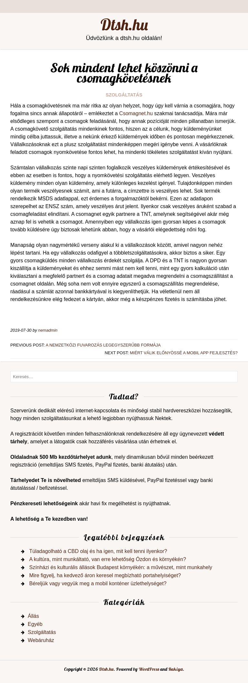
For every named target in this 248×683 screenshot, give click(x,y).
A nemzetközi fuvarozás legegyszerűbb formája (103, 345)
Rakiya (175, 669)
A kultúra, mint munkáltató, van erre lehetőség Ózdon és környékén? (107, 559)
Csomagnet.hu (136, 113)
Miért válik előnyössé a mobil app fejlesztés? (184, 352)
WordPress (149, 669)
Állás (33, 616)
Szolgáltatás (124, 94)
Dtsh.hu (124, 24)
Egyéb (35, 624)
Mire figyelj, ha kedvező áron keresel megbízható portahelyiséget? (105, 575)
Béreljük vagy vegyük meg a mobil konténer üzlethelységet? (97, 583)
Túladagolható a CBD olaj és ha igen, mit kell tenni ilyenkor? (98, 551)
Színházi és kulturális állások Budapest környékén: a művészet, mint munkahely (120, 567)
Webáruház (41, 640)
